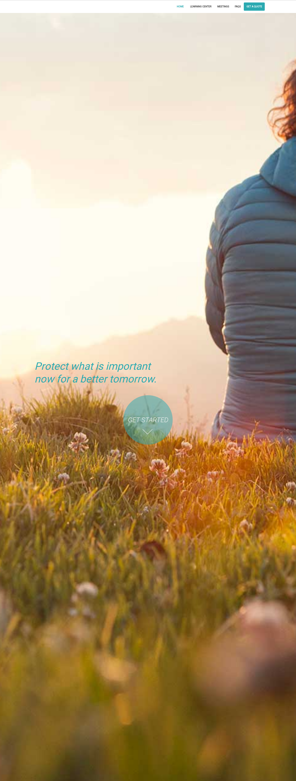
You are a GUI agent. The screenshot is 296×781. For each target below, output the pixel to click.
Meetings (223, 6)
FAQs (238, 6)
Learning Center (201, 6)
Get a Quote (254, 6)
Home (180, 6)
